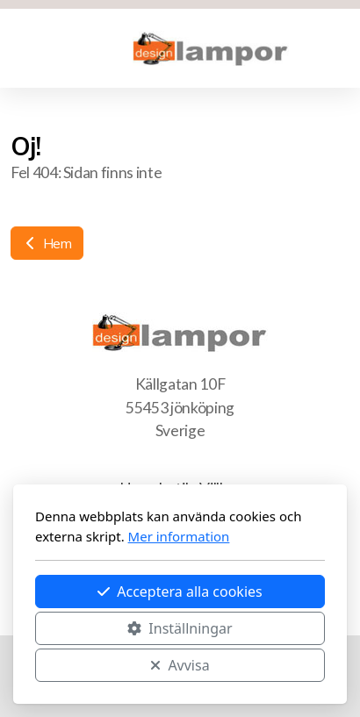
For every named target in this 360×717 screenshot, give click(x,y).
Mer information (179, 536)
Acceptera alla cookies (179, 591)
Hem (47, 243)
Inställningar (179, 628)
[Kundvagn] (80, 48)
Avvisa (179, 665)
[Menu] (45, 48)
